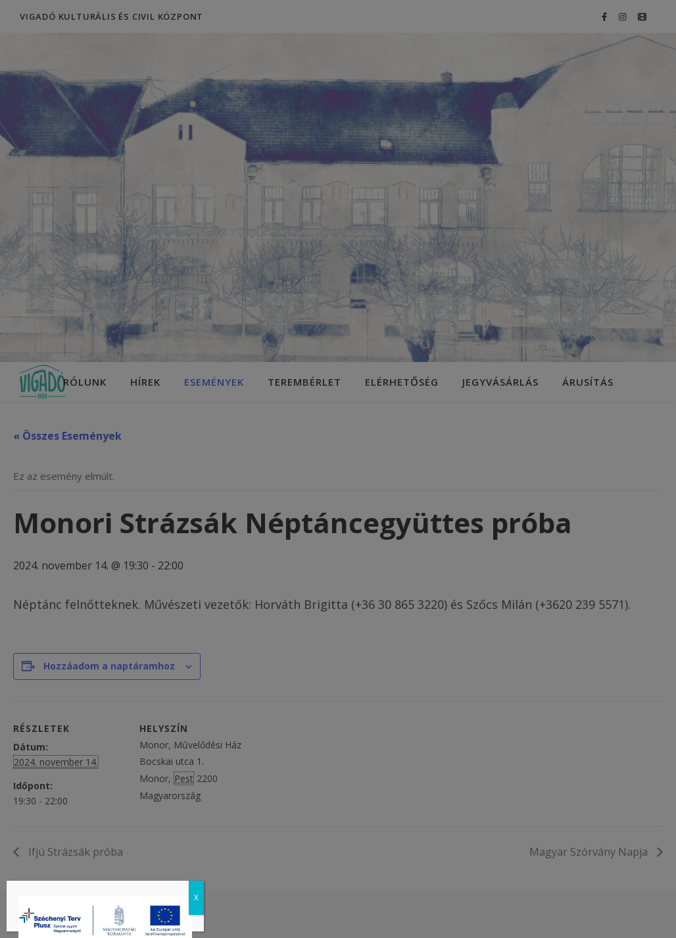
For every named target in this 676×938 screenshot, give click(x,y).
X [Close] (196, 897)
